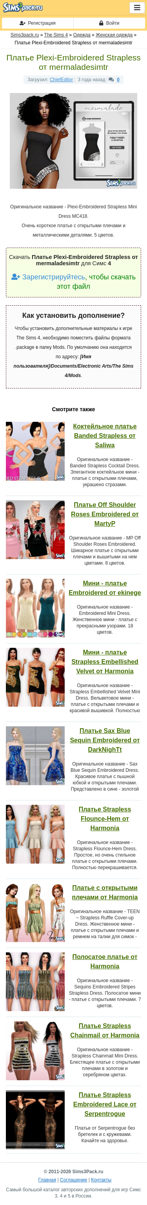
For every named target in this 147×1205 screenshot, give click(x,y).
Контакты (101, 1180)
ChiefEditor (61, 79)
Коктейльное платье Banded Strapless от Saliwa (104, 435)
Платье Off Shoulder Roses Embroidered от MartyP (105, 514)
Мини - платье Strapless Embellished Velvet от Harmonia (104, 662)
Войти (109, 23)
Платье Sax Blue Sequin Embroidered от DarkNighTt (105, 740)
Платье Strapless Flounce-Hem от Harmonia (105, 818)
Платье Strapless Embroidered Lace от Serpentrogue (104, 1104)
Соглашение (73, 1180)
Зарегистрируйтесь (48, 277)
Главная (47, 1180)
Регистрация (38, 23)
